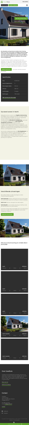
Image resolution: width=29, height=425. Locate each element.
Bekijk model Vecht (6, 69)
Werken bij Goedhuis (6, 384)
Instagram (5, 413)
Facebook (5, 411)
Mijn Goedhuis (25, 1)
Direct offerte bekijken (19, 21)
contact (3, 406)
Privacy (11, 420)
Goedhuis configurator (13, 5)
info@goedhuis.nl (8, 403)
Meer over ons (5, 382)
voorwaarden (17, 420)
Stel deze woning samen (21, 18)
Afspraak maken (4, 5)
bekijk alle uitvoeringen (7, 214)
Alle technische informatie (9, 97)
